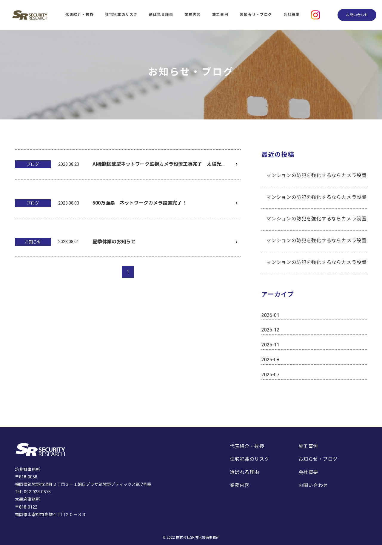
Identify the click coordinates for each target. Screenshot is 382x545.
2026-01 (270, 315)
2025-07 (270, 374)
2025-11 (270, 345)
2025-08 (270, 360)
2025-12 (270, 330)
